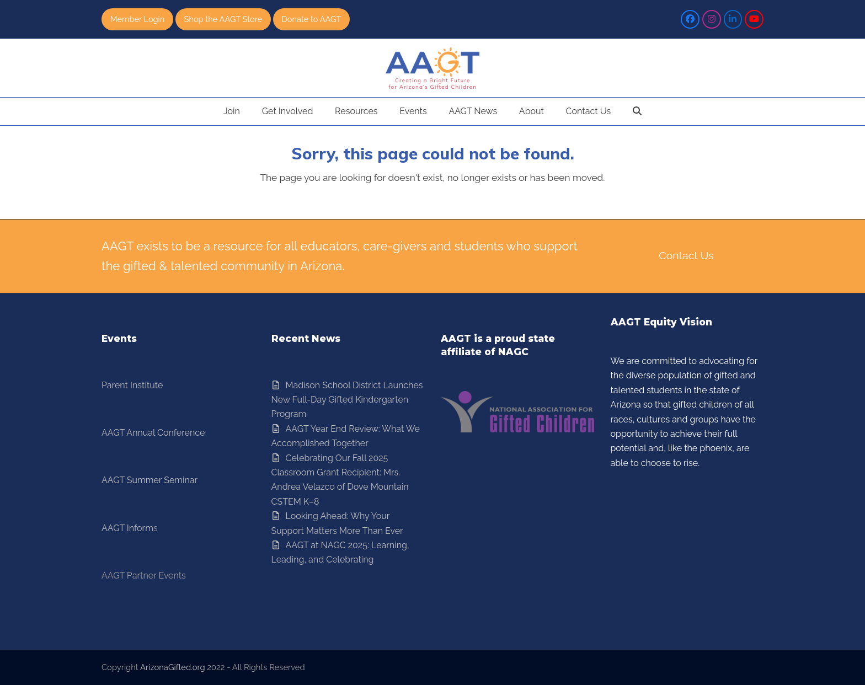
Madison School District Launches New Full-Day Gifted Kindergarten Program (347, 400)
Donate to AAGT (314, 19)
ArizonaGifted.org (172, 667)
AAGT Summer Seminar (149, 480)
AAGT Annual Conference (153, 432)
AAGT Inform (127, 528)
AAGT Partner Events (144, 576)
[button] (637, 111)
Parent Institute (132, 385)
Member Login (137, 19)
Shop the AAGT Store (224, 19)
